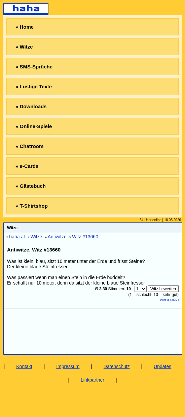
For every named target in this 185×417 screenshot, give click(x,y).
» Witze (24, 47)
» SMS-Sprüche (33, 66)
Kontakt (24, 366)
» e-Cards (26, 166)
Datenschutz (117, 366)
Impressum (67, 366)
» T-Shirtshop (31, 206)
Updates (162, 366)
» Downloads (31, 106)
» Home (24, 27)
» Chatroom (29, 146)
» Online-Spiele (33, 126)
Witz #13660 (169, 300)
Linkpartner (92, 380)
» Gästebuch (30, 186)
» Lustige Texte (33, 86)
